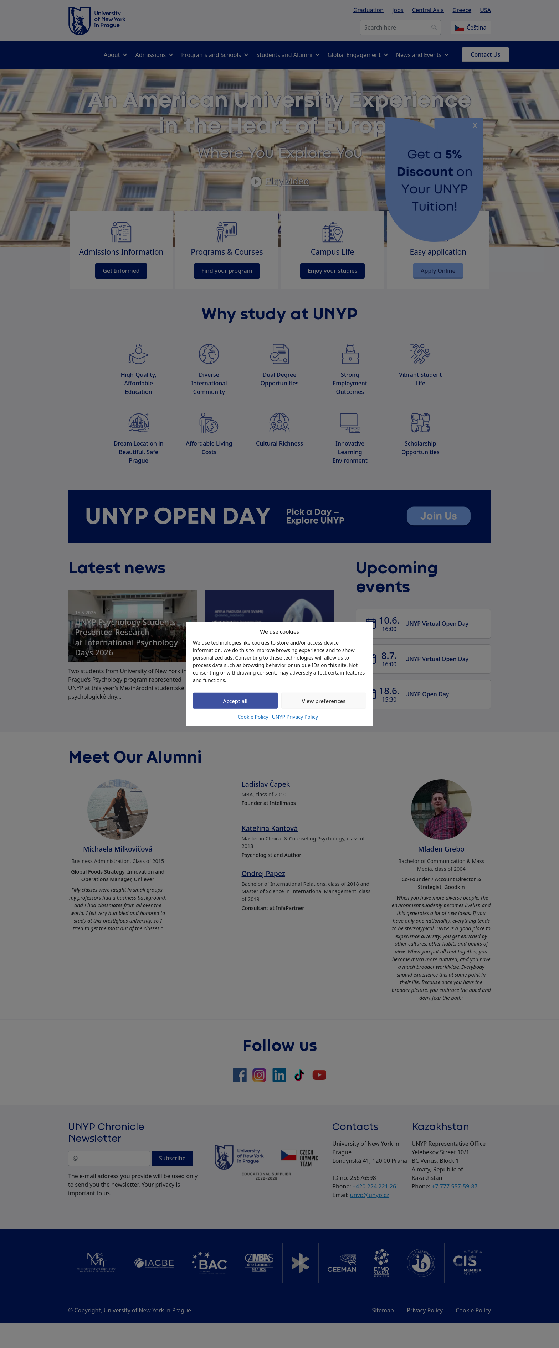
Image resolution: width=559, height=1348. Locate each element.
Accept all (235, 700)
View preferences (324, 700)
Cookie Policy (252, 716)
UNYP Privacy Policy (295, 716)
